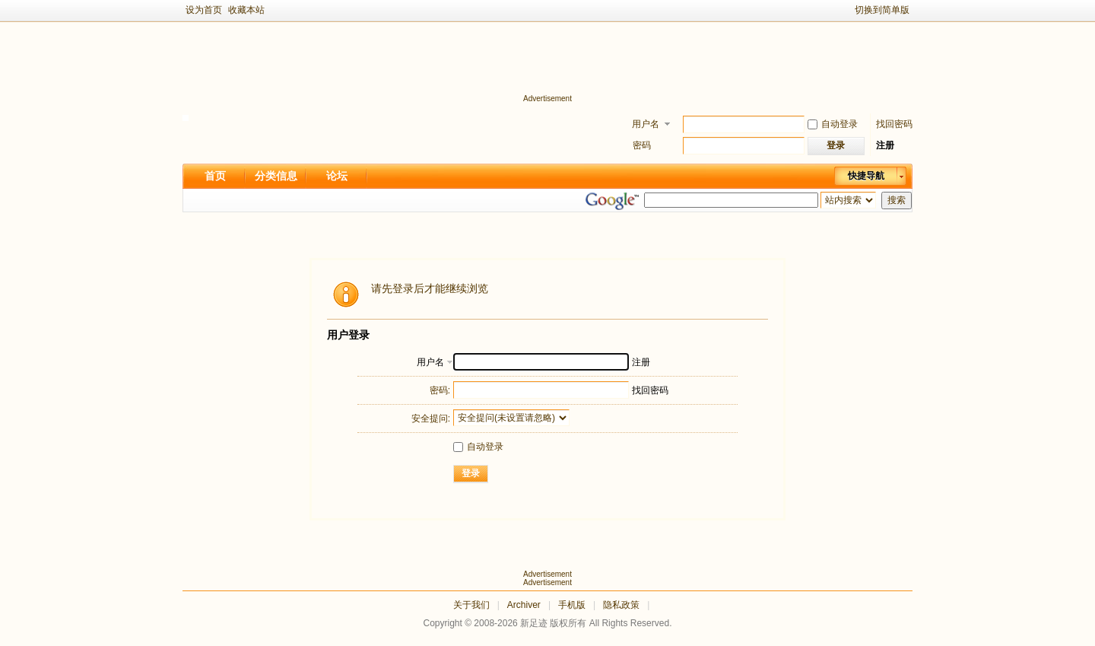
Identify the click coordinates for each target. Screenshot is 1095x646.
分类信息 (276, 176)
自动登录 (833, 124)
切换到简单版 (882, 10)
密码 (642, 145)
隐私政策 (621, 605)
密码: (440, 390)
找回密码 (894, 124)
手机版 (572, 605)
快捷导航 (866, 175)
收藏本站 (246, 10)
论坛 (337, 176)
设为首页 (204, 10)
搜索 (896, 200)
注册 (885, 145)
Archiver (524, 605)
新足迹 (534, 623)
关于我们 (471, 605)
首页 (215, 176)
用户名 (645, 124)
